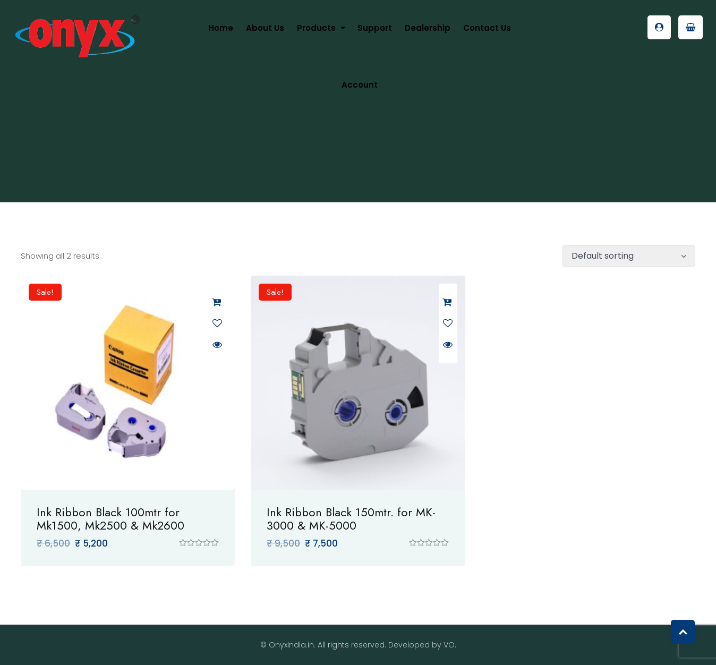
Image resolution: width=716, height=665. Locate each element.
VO (449, 645)
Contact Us (487, 27)
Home (220, 27)
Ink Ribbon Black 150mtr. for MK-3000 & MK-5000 (351, 518)
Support (374, 27)
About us (265, 27)
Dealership (427, 27)
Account (360, 84)
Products (316, 27)
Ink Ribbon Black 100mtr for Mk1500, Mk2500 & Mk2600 (110, 518)
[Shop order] (628, 256)
